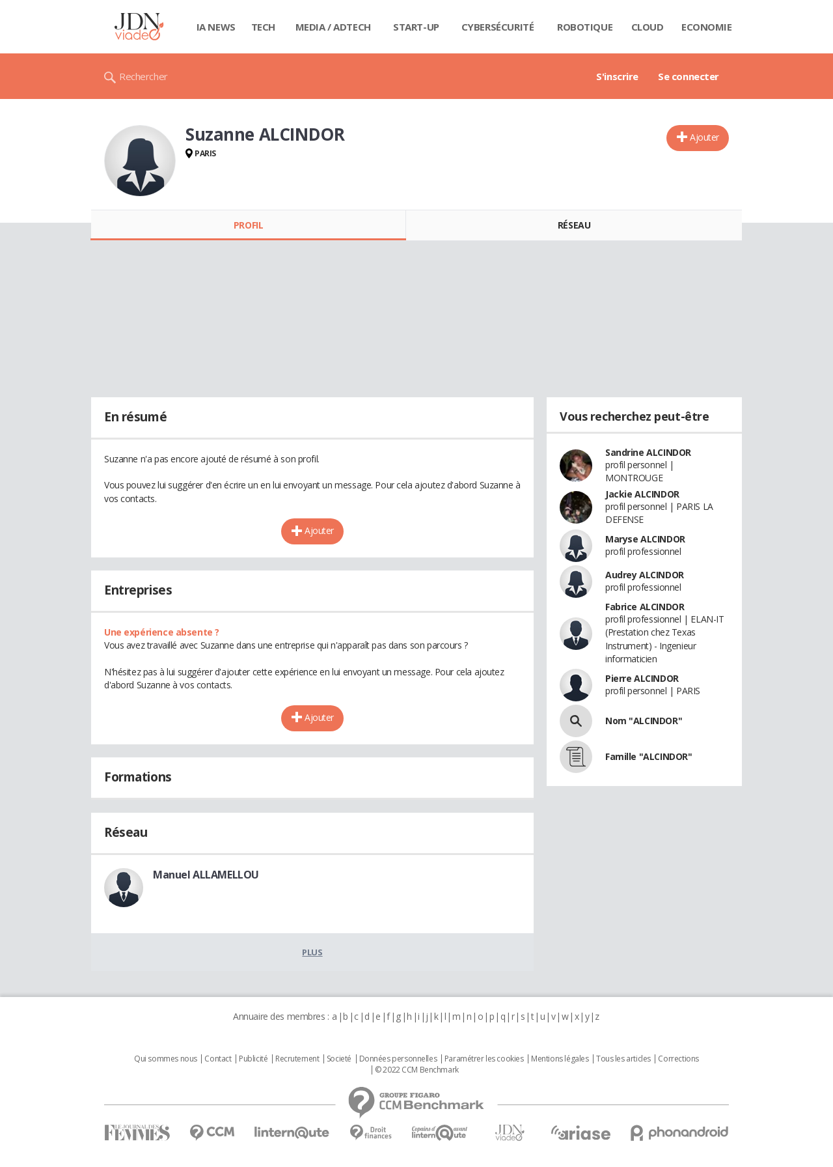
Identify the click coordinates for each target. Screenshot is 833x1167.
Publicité (253, 1058)
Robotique (584, 26)
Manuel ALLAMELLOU (206, 874)
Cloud (647, 26)
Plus (312, 952)
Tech (263, 26)
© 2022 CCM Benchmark (417, 1070)
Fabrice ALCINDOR (644, 606)
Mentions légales (559, 1058)
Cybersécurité (497, 26)
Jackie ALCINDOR (642, 494)
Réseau (574, 225)
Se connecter (688, 76)
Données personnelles (398, 1058)
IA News (216, 26)
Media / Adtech (333, 26)
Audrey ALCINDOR (644, 575)
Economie (706, 26)
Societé (339, 1058)
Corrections (678, 1058)
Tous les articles (623, 1058)
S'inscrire (617, 76)
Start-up (416, 26)
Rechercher (143, 76)
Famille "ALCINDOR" (648, 756)
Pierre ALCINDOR (642, 678)
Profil (248, 225)
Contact (217, 1058)
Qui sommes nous (165, 1058)
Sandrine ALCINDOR (648, 452)
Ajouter (704, 137)
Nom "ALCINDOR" (643, 720)
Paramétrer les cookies (484, 1058)
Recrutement (297, 1058)
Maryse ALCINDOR (645, 539)
